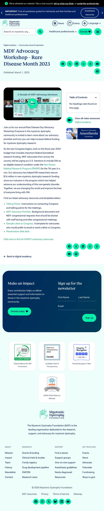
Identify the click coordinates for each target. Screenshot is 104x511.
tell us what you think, (64, 3)
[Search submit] (40, 32)
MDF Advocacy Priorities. (18, 211)
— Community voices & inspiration (30, 45)
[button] (63, 64)
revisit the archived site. (88, 3)
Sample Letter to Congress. (20, 223)
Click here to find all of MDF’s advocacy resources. (29, 239)
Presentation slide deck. (18, 231)
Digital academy (10, 45)
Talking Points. (13, 204)
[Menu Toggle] (97, 31)
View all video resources (87, 118)
